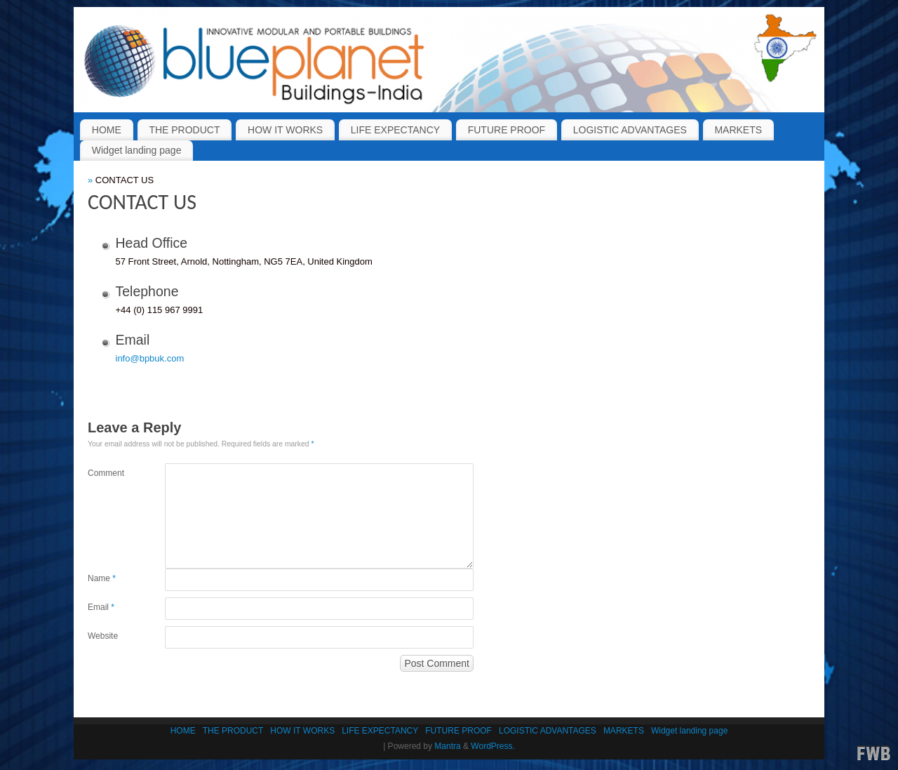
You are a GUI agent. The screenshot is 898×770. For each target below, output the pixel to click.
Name (102, 578)
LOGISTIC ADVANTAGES (630, 129)
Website (103, 636)
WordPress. (492, 746)
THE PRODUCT (184, 129)
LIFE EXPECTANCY (395, 129)
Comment (106, 473)
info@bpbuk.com (150, 358)
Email (101, 607)
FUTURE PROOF (506, 129)
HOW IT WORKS (285, 129)
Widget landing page (137, 150)
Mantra (447, 746)
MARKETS (738, 129)
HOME (106, 129)
